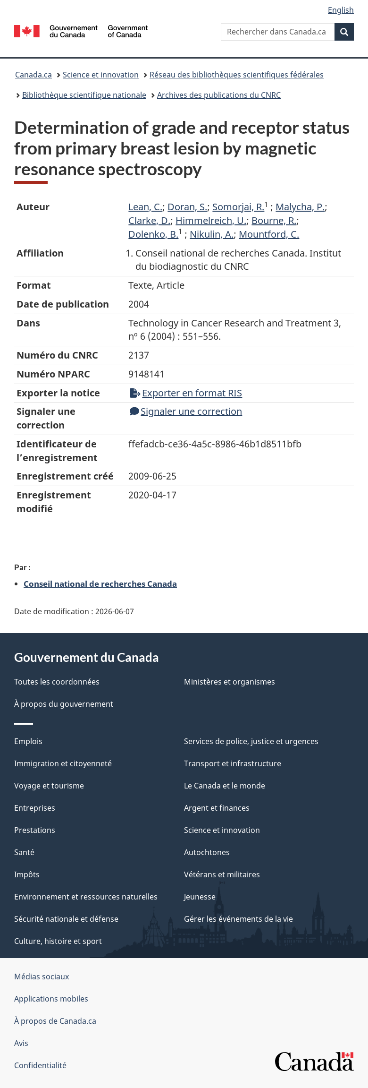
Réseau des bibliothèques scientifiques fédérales (237, 74)
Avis (21, 1043)
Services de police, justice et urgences (251, 741)
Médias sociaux (41, 976)
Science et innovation (101, 74)
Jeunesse (200, 896)
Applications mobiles (51, 999)
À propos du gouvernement (63, 704)
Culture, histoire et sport (58, 941)
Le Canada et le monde (224, 785)
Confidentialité (40, 1065)
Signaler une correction (186, 411)
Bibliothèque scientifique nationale (84, 95)
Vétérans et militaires (222, 874)
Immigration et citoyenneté (63, 763)
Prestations (34, 830)
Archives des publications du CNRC (219, 95)
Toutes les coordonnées (57, 682)
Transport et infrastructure (232, 763)
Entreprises (34, 808)
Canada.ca (33, 74)
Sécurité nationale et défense (66, 919)
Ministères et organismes (229, 682)
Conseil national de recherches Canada (100, 583)
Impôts (27, 874)
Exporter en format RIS (186, 392)
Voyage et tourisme (49, 785)
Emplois (28, 741)
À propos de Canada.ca (55, 1021)
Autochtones (207, 852)
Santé (24, 852)
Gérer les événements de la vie (238, 919)
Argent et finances (217, 808)
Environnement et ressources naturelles (86, 896)
